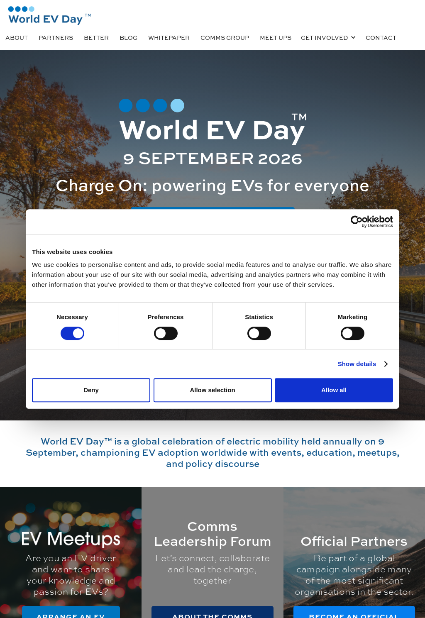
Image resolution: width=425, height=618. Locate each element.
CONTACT (381, 37)
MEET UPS (275, 37)
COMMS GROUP (224, 37)
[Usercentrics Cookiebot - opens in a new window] (356, 221)
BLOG (128, 37)
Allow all (334, 389)
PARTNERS (56, 37)
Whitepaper (169, 37)
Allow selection (212, 389)
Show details (357, 363)
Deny (91, 389)
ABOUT (16, 37)
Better (96, 37)
